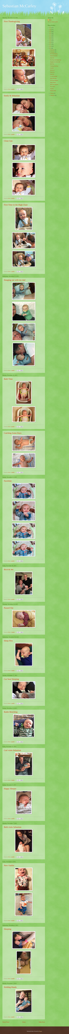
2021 (50, 35)
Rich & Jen (8, 569)
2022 (50, 33)
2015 (50, 48)
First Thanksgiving (12, 21)
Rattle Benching (10, 712)
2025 (50, 27)
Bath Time (8, 379)
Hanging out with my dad (14, 280)
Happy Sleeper (10, 788)
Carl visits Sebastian (12, 750)
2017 (50, 44)
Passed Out (8, 608)
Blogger (40, 1031)
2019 (50, 40)
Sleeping (7, 929)
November (52, 52)
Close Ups (8, 141)
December (52, 49)
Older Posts (42, 1022)
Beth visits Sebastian (12, 827)
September (52, 95)
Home (24, 1022)
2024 (50, 29)
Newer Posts (5, 1022)
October (52, 93)
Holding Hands (10, 987)
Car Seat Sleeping (11, 679)
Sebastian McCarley (19, 6)
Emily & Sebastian (12, 95)
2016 (50, 46)
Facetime (8, 481)
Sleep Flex (8, 641)
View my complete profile (53, 21)
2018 (50, 42)
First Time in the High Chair (16, 205)
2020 (50, 38)
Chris (50, 19)
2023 (50, 31)
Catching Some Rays (12, 433)
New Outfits (9, 865)
